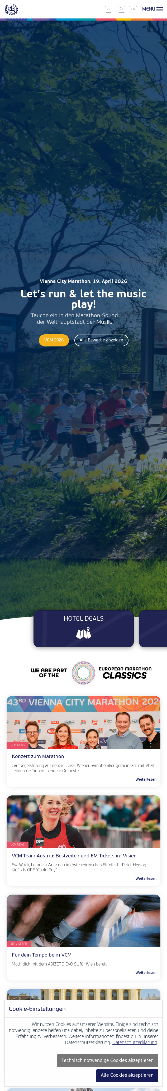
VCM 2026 (54, 340)
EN (133, 9)
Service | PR (19, 944)
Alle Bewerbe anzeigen (101, 340)
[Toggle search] (121, 9)
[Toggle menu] (152, 9)
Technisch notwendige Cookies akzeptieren (107, 1061)
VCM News (18, 745)
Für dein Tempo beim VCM (41, 955)
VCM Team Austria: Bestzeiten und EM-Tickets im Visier (74, 856)
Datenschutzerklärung (134, 1043)
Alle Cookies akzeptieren (127, 1075)
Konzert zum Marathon (38, 756)
